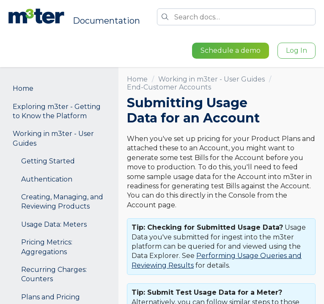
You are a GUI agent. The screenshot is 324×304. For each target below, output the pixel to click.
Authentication (46, 179)
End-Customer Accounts (169, 87)
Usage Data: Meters (54, 224)
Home (23, 88)
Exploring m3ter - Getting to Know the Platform (57, 111)
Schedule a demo (230, 50)
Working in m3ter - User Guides (53, 138)
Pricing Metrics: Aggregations (46, 246)
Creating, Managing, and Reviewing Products (62, 201)
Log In (296, 50)
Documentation (106, 21)
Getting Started (48, 161)
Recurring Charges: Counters (54, 274)
